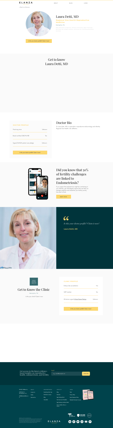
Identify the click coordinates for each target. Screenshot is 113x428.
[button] (46, 399)
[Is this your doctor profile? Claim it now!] (39, 41)
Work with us (33, 397)
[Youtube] (86, 421)
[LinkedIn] (69, 421)
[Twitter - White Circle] (77, 421)
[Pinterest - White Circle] (90, 421)
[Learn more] (63, 197)
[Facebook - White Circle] (73, 421)
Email (52, 370)
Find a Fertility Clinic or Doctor (61, 405)
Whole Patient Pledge (80, 299)
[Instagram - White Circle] (81, 421)
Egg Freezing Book (60, 397)
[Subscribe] (86, 374)
